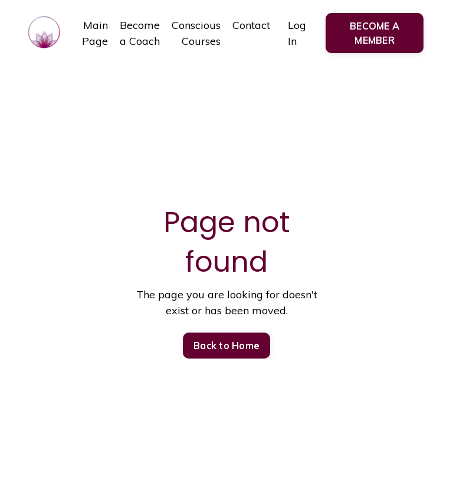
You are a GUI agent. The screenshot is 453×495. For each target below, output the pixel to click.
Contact (251, 25)
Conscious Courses (196, 33)
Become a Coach (140, 33)
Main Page (95, 33)
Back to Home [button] (226, 345)
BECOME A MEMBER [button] (374, 33)
